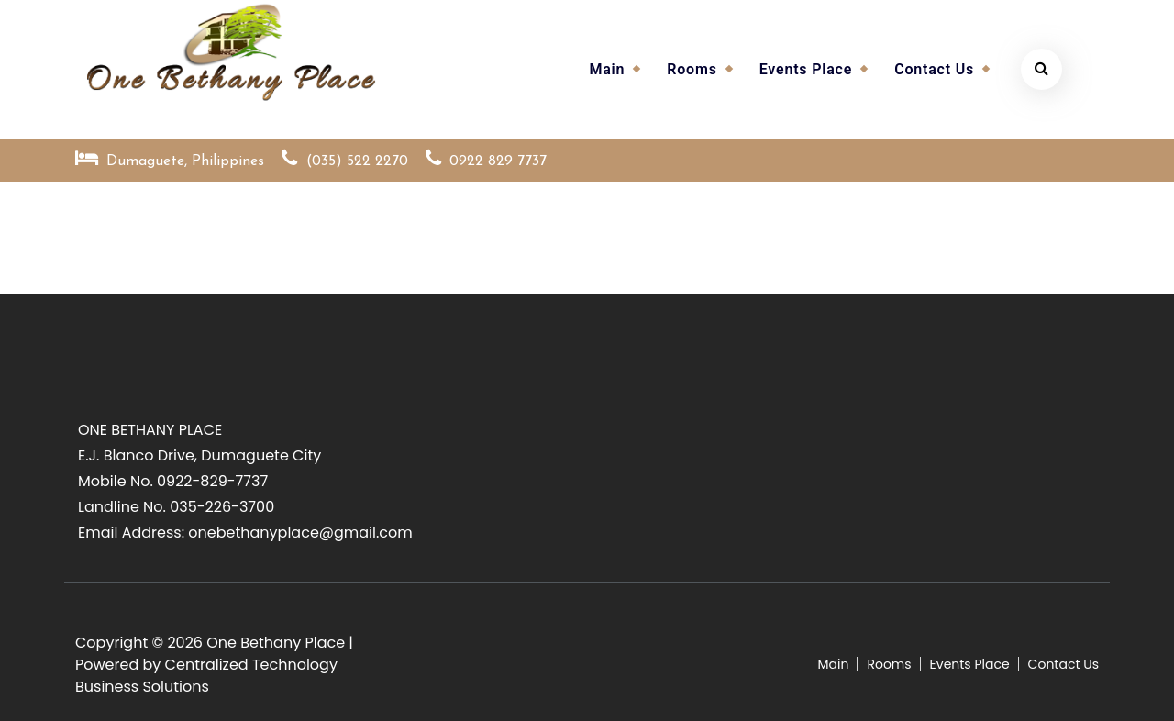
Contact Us (934, 69)
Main (607, 69)
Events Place (805, 69)
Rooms (691, 69)
